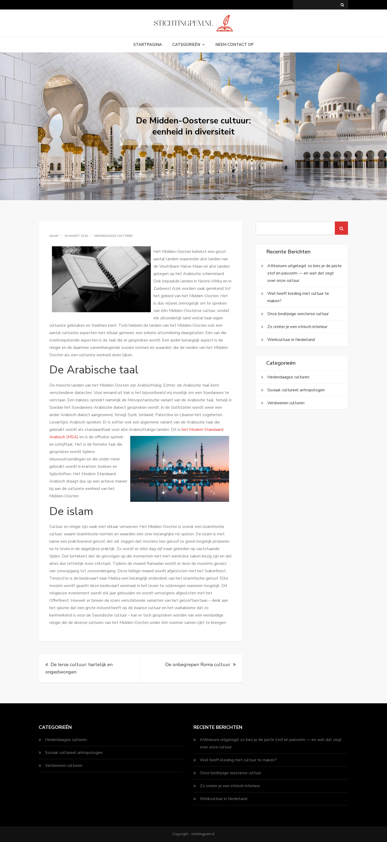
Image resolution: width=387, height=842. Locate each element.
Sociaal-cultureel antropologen (296, 390)
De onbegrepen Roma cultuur (197, 664)
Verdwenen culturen (285, 403)
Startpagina (147, 44)
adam (53, 236)
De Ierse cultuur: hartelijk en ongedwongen (79, 668)
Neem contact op (234, 44)
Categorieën (186, 44)
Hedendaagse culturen (113, 236)
